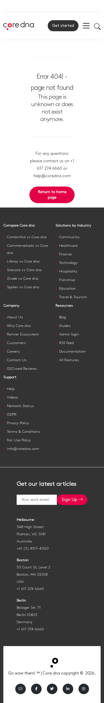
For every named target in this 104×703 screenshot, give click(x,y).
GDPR (11, 414)
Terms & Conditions (23, 431)
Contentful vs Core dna (27, 237)
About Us (15, 317)
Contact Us (17, 360)
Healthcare (68, 245)
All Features (69, 360)
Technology (68, 262)
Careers (13, 351)
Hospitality (68, 271)
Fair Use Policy (19, 440)
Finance (65, 254)
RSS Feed (66, 343)
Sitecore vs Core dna (24, 270)
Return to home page (52, 194)
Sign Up (72, 499)
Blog (62, 317)
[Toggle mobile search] (97, 26)
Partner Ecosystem (23, 334)
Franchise (67, 280)
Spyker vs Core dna (23, 287)
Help (10, 388)
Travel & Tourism (73, 297)
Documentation (72, 351)
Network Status (20, 406)
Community (69, 237)
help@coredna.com (52, 176)
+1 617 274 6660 (30, 589)
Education (67, 288)
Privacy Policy (18, 423)
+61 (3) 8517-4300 (33, 548)
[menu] (86, 25)
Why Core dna (19, 325)
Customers (16, 343)
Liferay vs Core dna (23, 261)
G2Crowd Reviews (22, 368)
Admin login (69, 334)
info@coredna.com (23, 448)
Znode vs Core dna (22, 278)
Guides (65, 325)
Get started (63, 25)
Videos (12, 397)
